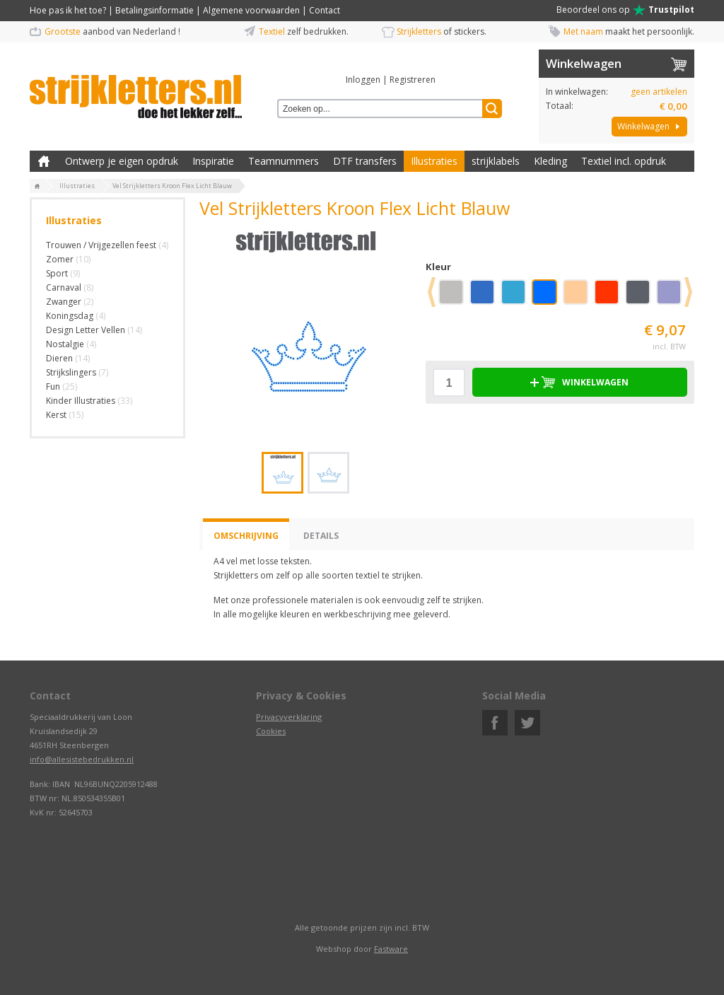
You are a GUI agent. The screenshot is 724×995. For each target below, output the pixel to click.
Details (321, 536)
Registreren (413, 80)
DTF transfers (365, 161)
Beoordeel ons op (625, 10)
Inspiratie (213, 161)
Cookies (271, 731)
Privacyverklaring (289, 716)
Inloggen (363, 80)
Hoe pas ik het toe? (68, 10)
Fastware (391, 948)
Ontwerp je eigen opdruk (121, 161)
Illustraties (434, 161)
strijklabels (496, 161)
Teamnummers (283, 161)
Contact (324, 10)
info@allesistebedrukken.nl (82, 759)
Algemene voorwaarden (251, 10)
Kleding (550, 161)
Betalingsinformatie (154, 10)
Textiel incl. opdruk (623, 161)
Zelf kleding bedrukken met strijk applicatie (44, 161)
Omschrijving (246, 536)
